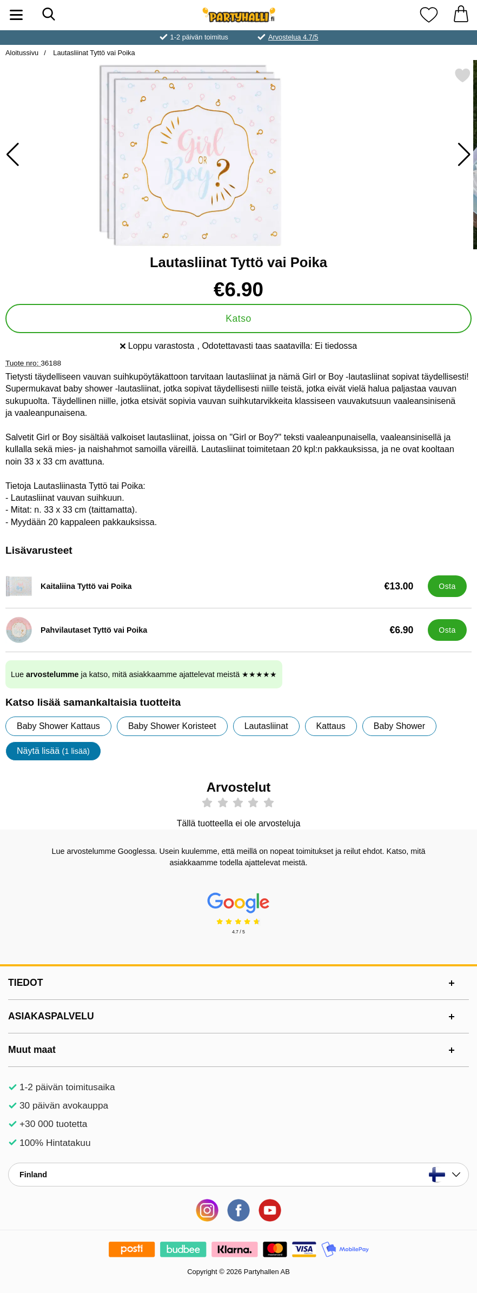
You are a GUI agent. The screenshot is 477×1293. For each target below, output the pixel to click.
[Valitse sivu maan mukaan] (238, 1174)
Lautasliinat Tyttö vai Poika (93, 53)
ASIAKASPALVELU (51, 1016)
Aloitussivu (21, 53)
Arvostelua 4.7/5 (293, 37)
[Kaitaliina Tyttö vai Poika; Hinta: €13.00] (214, 586)
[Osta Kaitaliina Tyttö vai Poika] (447, 586)
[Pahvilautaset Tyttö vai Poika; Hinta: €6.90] (214, 630)
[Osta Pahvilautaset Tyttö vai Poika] (447, 630)
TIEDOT (25, 982)
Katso (238, 318)
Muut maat (32, 1049)
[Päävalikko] (16, 15)
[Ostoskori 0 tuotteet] (461, 14)
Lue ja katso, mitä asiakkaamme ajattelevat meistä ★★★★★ (144, 674)
